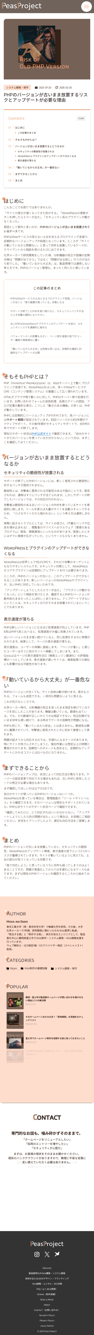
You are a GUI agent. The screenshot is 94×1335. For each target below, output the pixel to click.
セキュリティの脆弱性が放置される (36, 151)
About (47, 1304)
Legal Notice (47, 1325)
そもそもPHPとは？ (26, 139)
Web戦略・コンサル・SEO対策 (47, 1283)
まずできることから (26, 173)
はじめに (20, 127)
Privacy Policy (47, 1320)
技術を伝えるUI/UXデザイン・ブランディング (47, 1278)
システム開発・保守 (17, 87)
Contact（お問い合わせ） (47, 1310)
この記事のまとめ (27, 132)
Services (47, 1268)
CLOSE (81, 118)
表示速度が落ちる (27, 160)
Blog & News (47, 1299)
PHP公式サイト (41, 433)
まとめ (18, 180)
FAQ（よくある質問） (47, 1289)
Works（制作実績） (47, 1294)
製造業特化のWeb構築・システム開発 (47, 1273)
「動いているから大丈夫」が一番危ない (37, 167)
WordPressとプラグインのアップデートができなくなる (47, 156)
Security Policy (47, 1315)
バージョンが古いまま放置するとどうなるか (39, 146)
